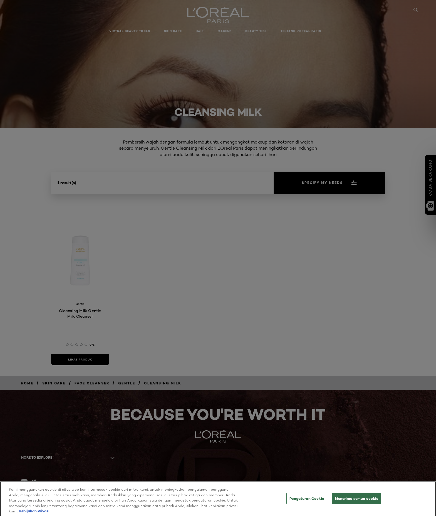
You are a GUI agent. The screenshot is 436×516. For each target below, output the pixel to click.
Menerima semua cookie (356, 502)
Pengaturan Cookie (306, 502)
